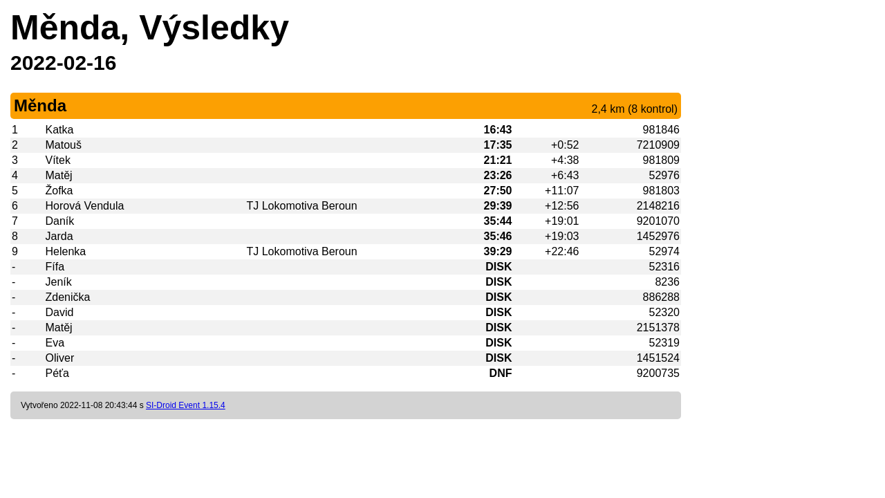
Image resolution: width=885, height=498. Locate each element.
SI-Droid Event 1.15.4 (185, 405)
